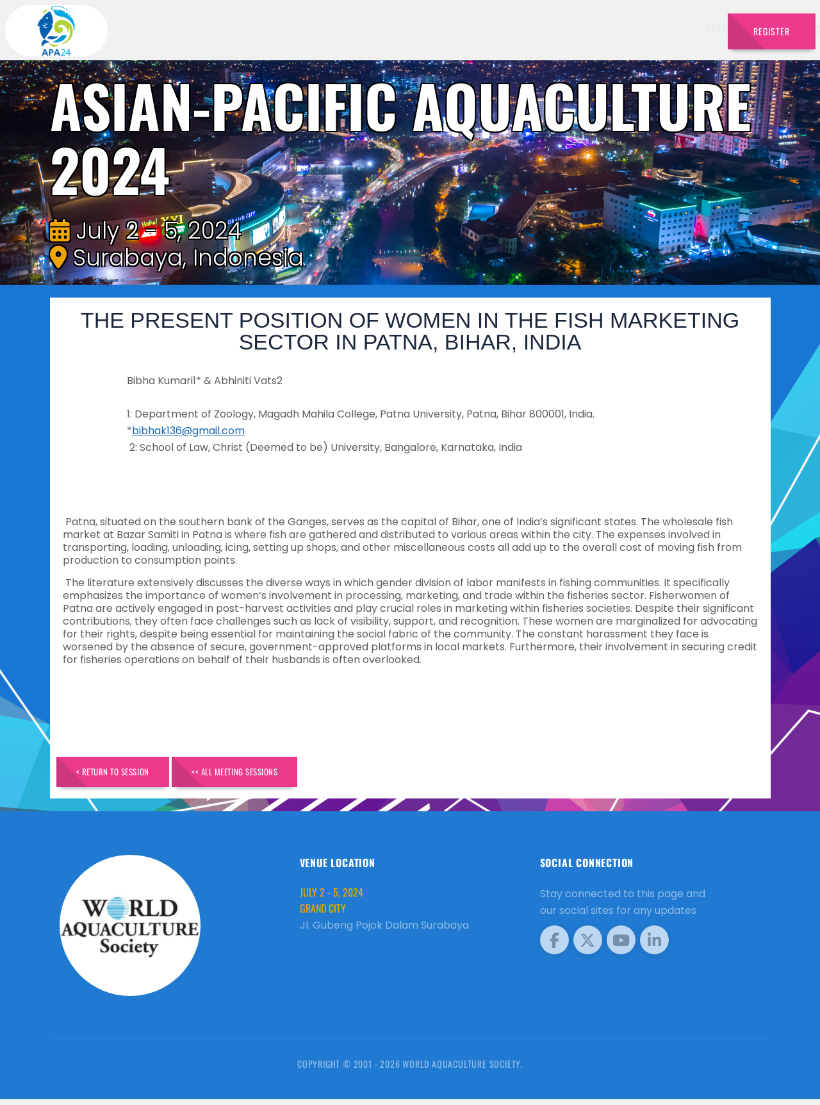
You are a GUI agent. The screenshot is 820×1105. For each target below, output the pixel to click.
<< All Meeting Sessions (272, 774)
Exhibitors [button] (443, 29)
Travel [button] (685, 29)
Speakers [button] (375, 29)
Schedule (511, 29)
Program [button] (627, 29)
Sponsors (570, 29)
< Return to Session (124, 774)
